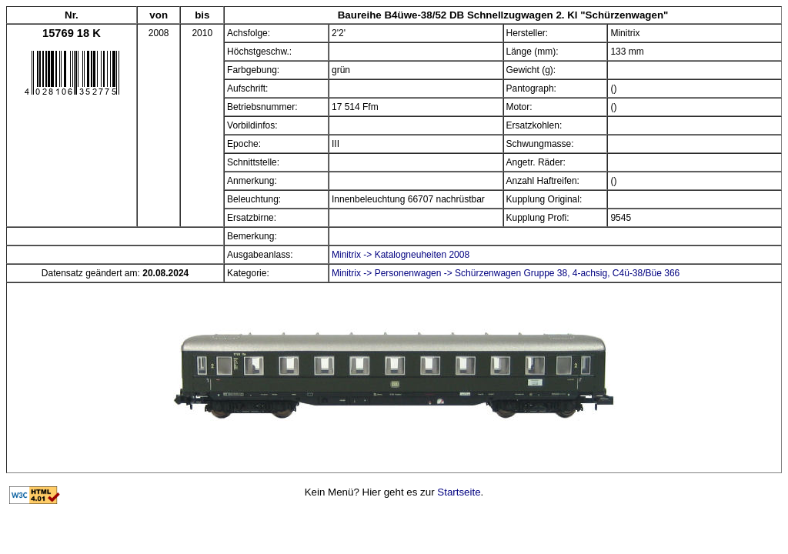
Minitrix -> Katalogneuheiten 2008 (400, 254)
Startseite (458, 492)
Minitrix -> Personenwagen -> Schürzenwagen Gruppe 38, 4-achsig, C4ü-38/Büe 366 (505, 273)
